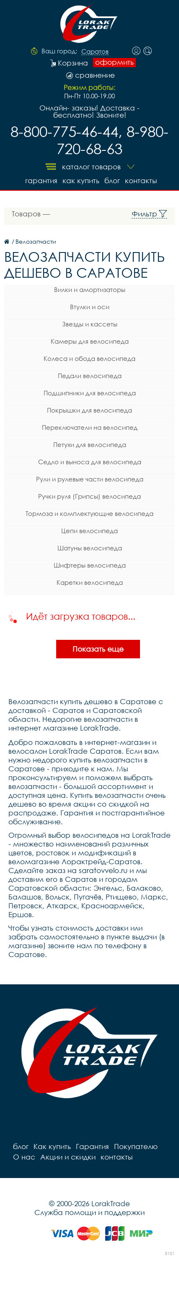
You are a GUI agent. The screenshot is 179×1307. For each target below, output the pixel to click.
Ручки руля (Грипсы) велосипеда (89, 496)
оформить (114, 62)
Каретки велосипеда (90, 582)
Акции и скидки (68, 1156)
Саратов (95, 51)
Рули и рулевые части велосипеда (89, 479)
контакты (141, 180)
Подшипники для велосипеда (90, 393)
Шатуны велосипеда (89, 548)
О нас (24, 1156)
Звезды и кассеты (89, 324)
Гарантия (41, 180)
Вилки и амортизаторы (89, 289)
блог (112, 180)
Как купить (80, 180)
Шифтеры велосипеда (90, 565)
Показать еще (98, 648)
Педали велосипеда (90, 375)
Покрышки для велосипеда (89, 410)
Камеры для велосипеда (90, 341)
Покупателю (136, 1146)
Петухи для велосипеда (89, 444)
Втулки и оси (89, 306)
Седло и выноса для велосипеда (89, 461)
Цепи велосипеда (89, 530)
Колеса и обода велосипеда (89, 358)
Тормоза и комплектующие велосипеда (89, 513)
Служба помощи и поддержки (89, 1212)
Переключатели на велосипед (89, 427)
